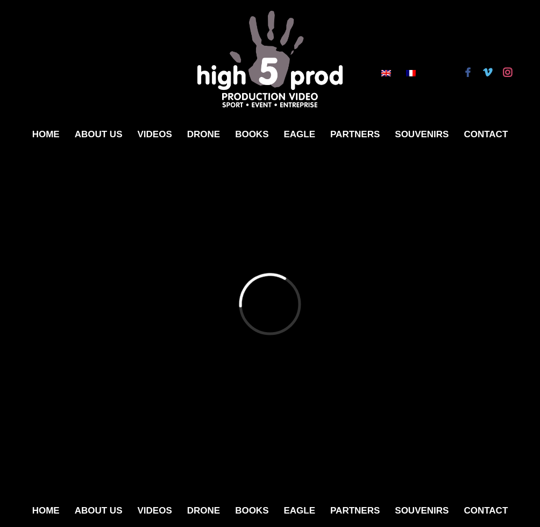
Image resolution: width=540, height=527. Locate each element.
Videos (154, 134)
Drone (203, 134)
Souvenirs (422, 134)
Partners (355, 134)
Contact (486, 134)
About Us (99, 134)
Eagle (299, 134)
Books (251, 134)
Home (46, 134)
